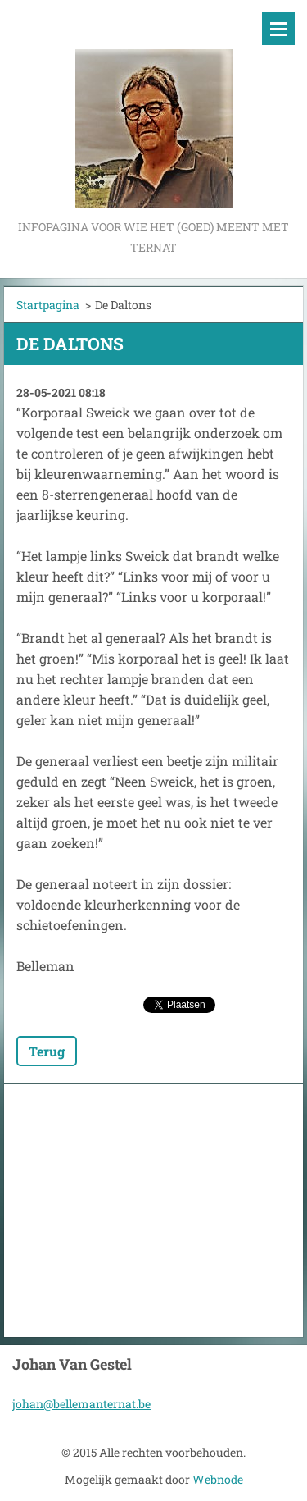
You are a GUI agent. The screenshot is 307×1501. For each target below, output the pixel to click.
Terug (47, 1051)
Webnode (217, 1479)
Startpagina (47, 305)
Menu (278, 28)
